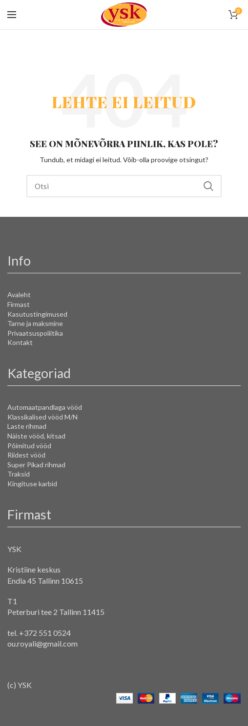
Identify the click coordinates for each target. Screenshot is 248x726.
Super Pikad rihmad (36, 464)
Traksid (18, 474)
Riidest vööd (26, 455)
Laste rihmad (26, 426)
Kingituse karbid (32, 483)
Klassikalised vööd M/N (42, 417)
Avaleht (19, 294)
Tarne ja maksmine (35, 323)
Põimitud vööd (29, 445)
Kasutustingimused (37, 314)
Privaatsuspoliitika (35, 333)
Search (208, 186)
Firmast (18, 304)
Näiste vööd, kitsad (36, 436)
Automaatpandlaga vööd (44, 407)
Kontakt (20, 342)
